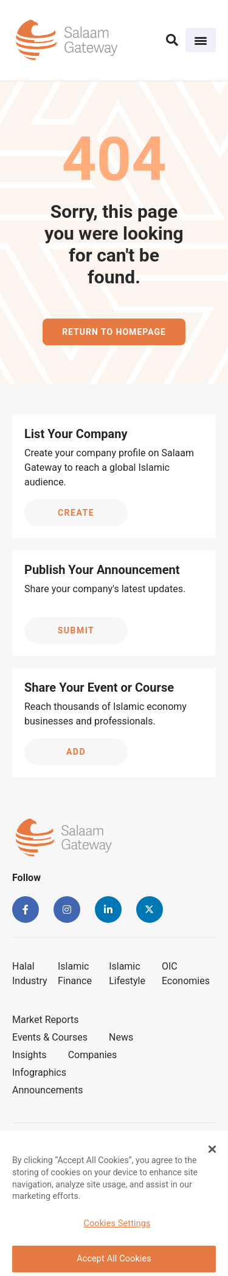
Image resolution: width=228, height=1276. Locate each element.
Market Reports (45, 1019)
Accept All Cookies (114, 1262)
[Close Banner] (212, 1152)
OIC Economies (186, 973)
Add (76, 752)
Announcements (47, 1090)
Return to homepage (114, 332)
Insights (29, 1055)
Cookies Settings (116, 1227)
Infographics (39, 1072)
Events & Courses (50, 1037)
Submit (76, 630)
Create (76, 513)
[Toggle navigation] (200, 40)
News (121, 1037)
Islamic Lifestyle (127, 973)
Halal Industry (29, 973)
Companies (92, 1055)
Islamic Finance (75, 973)
